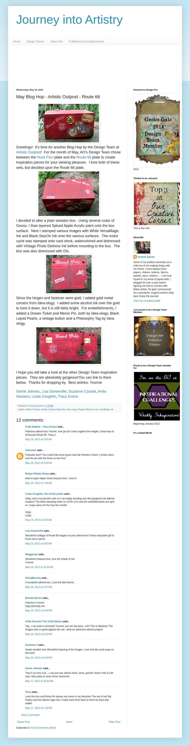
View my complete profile (146, 300)
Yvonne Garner (146, 257)
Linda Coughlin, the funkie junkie (44, 493)
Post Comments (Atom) (43, 727)
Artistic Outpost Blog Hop (53, 409)
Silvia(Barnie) (33, 578)
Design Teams (35, 41)
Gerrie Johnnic (28, 391)
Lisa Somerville (54, 391)
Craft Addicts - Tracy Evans (41, 426)
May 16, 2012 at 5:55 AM (38, 439)
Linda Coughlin (44, 396)
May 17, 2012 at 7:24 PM (38, 708)
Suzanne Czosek (82, 391)
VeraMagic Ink (106, 409)
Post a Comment (30, 715)
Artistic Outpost (28, 152)
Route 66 (83, 157)
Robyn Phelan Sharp (37, 473)
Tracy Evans (68, 396)
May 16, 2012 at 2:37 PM (38, 587)
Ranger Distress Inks (88, 409)
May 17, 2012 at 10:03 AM (39, 681)
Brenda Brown (33, 598)
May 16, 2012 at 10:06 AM (39, 567)
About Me (57, 41)
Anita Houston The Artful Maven (43, 621)
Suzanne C (31, 645)
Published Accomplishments (86, 41)
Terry (28, 692)
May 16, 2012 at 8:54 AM (38, 520)
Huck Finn (45, 157)
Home (16, 41)
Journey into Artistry (69, 19)
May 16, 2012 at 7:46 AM (38, 483)
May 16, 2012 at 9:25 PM (38, 634)
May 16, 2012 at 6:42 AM (38, 463)
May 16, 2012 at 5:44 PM (38, 610)
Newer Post (23, 722)
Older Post (114, 722)
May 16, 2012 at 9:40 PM (38, 657)
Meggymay (31, 554)
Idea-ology (72, 409)
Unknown (30, 450)
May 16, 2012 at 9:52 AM (38, 543)
